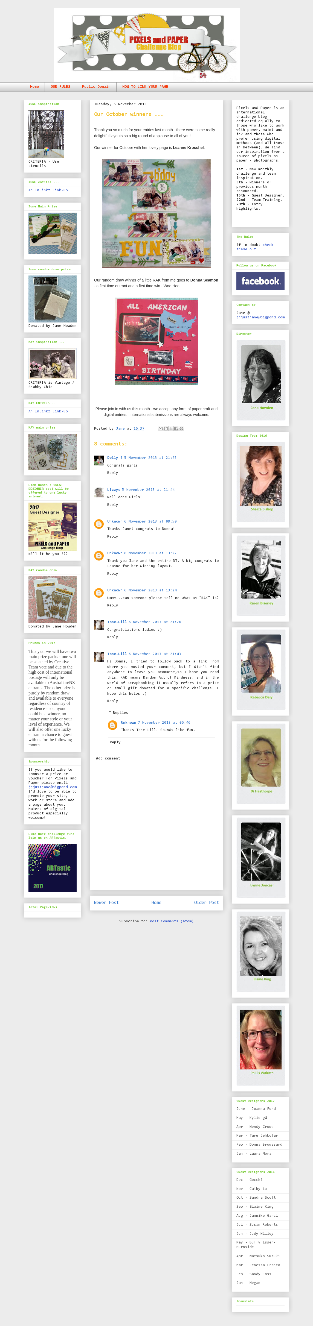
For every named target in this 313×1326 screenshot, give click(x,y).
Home (34, 87)
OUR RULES (60, 87)
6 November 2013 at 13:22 (150, 553)
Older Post (206, 903)
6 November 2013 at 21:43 (155, 654)
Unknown (115, 522)
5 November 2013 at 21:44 (148, 490)
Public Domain (96, 87)
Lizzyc (113, 490)
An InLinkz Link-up (48, 190)
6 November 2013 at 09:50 (150, 522)
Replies (120, 713)
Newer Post (106, 903)
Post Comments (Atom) (172, 921)
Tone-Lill (117, 622)
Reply (112, 473)
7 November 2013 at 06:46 (164, 723)
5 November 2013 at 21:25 (150, 458)
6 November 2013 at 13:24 (150, 590)
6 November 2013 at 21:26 (155, 622)
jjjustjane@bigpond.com (52, 787)
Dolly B (115, 458)
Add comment (108, 759)
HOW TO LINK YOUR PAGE (145, 87)
